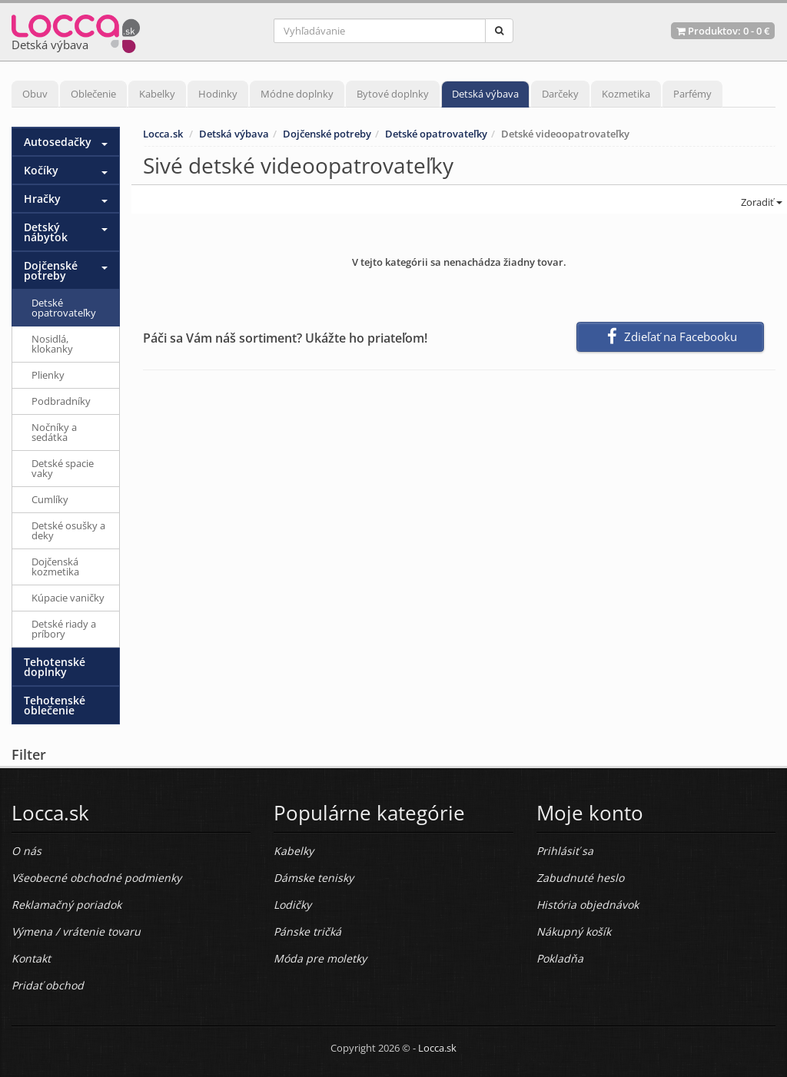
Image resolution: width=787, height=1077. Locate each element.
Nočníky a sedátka (54, 432)
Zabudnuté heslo (580, 877)
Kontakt (31, 958)
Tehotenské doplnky (54, 666)
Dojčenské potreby (327, 134)
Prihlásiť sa (564, 850)
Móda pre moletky (320, 958)
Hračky (42, 198)
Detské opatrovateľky (436, 134)
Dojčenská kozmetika (55, 566)
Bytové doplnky (393, 94)
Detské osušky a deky (68, 530)
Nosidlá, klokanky (52, 344)
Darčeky (560, 94)
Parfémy (692, 94)
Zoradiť (760, 202)
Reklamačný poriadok (66, 904)
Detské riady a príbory (64, 629)
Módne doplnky (297, 94)
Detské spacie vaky (63, 468)
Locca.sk (163, 134)
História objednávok (587, 904)
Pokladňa (559, 958)
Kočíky (41, 170)
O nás (27, 850)
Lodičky (292, 904)
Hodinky (217, 94)
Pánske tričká (307, 931)
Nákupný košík (573, 931)
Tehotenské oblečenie (54, 705)
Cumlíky (50, 499)
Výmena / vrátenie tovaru (76, 931)
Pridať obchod (48, 985)
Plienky (48, 375)
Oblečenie (93, 94)
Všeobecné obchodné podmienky (96, 877)
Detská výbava (485, 94)
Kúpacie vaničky (68, 598)
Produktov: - (722, 31)
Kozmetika (626, 94)
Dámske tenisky (314, 877)
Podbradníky (61, 401)
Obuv (35, 94)
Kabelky (157, 94)
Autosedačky (57, 141)
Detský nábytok (46, 232)
